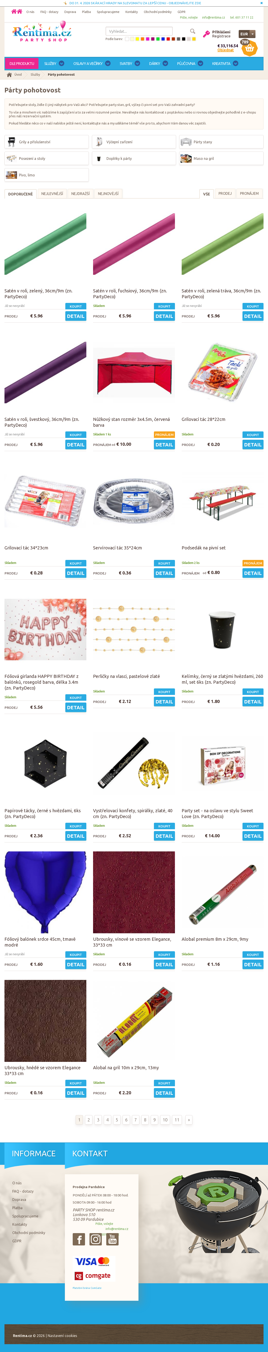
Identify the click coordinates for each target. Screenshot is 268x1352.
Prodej (225, 193)
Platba (86, 12)
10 (165, 1119)
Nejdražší (80, 194)
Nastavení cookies (62, 1336)
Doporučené (20, 194)
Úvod (18, 74)
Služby (35, 74)
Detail (76, 316)
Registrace (221, 36)
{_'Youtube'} (112, 1239)
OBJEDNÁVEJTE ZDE (185, 3)
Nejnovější (108, 194)
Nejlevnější (52, 194)
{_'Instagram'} (95, 1239)
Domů (19, 11)
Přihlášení (221, 32)
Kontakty (131, 12)
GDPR (181, 12)
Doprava (70, 12)
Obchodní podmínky (158, 12)
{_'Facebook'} (79, 1239)
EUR (244, 34)
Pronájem (249, 193)
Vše (206, 194)
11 (176, 1119)
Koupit (76, 306)
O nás (30, 12)
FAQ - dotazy (49, 12)
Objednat (225, 50)
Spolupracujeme (108, 12)
